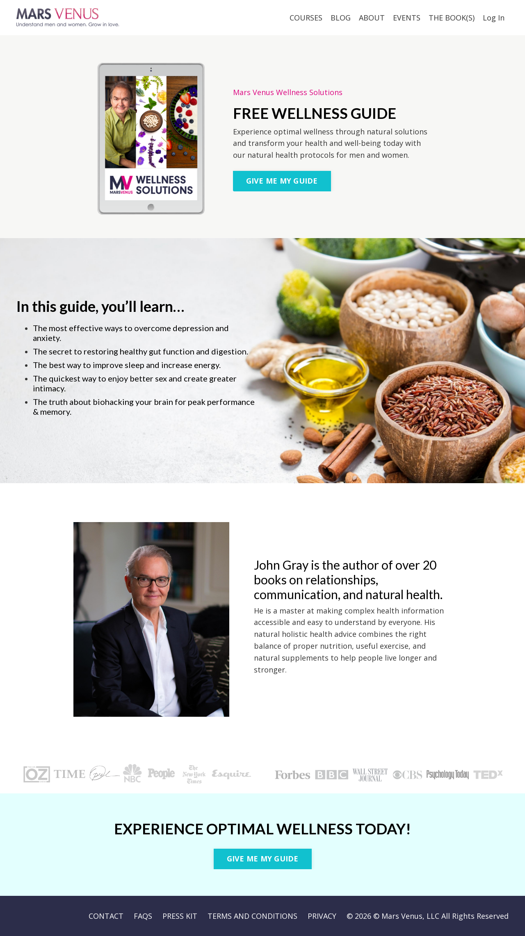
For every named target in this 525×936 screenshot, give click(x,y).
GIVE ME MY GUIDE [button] (282, 181)
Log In (493, 18)
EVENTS (406, 18)
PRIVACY (322, 916)
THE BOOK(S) (452, 18)
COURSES (306, 18)
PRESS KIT (179, 916)
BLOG (341, 18)
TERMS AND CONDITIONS (252, 916)
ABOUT (372, 18)
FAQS (143, 916)
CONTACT (106, 916)
